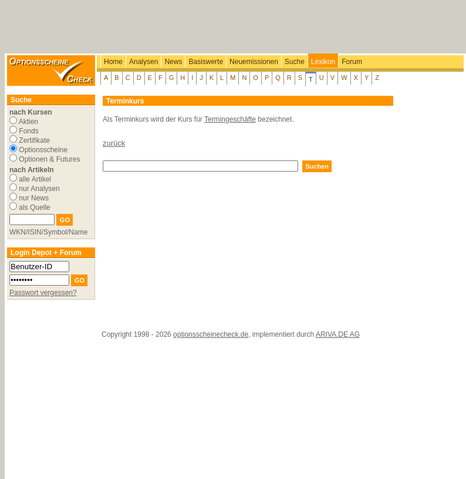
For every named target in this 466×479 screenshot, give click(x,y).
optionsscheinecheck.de (210, 334)
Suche (295, 62)
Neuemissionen (253, 62)
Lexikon (323, 62)
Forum (352, 62)
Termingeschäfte (230, 119)
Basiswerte (205, 62)
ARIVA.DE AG (338, 334)
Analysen (143, 62)
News (173, 62)
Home (113, 62)
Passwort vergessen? (43, 293)
